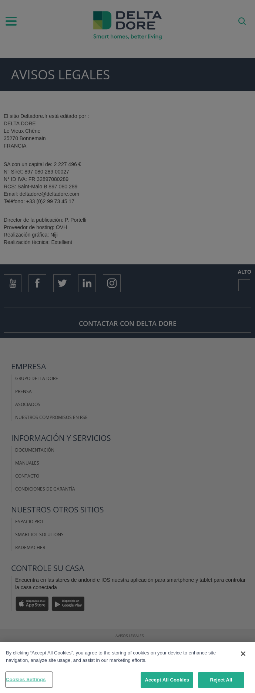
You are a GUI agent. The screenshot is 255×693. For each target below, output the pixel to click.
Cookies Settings (26, 679)
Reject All (221, 680)
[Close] (243, 654)
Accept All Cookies (167, 680)
